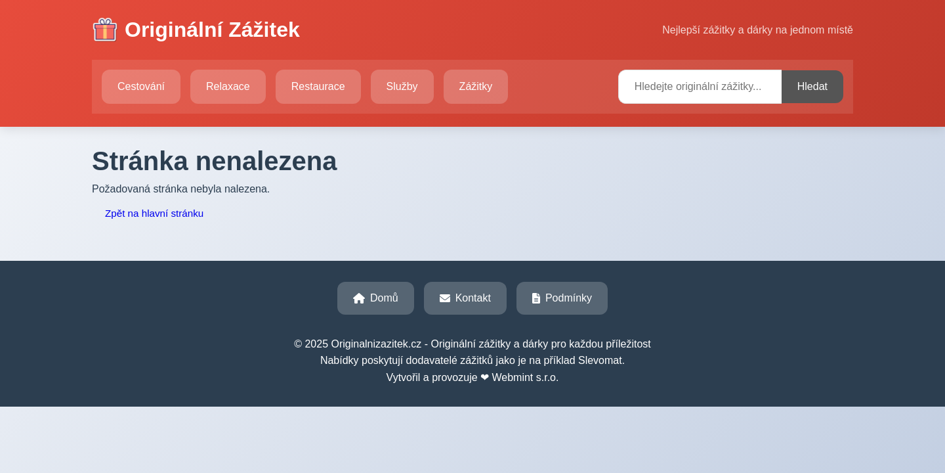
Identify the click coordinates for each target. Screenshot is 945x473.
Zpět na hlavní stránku (154, 213)
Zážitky (476, 86)
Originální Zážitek (196, 30)
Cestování (141, 86)
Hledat (812, 86)
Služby (402, 86)
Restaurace (318, 86)
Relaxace (228, 86)
